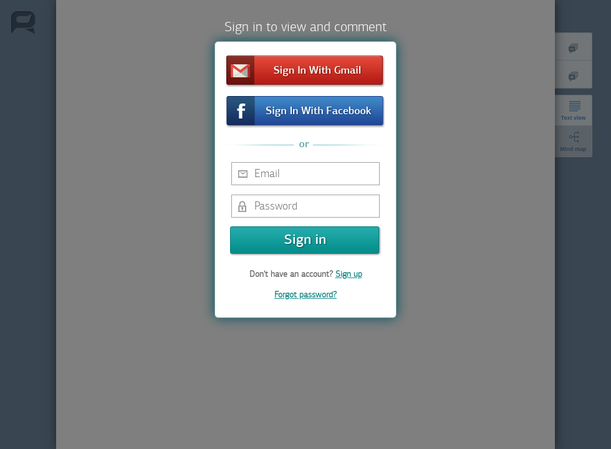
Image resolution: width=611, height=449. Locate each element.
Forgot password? (305, 294)
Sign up (348, 274)
